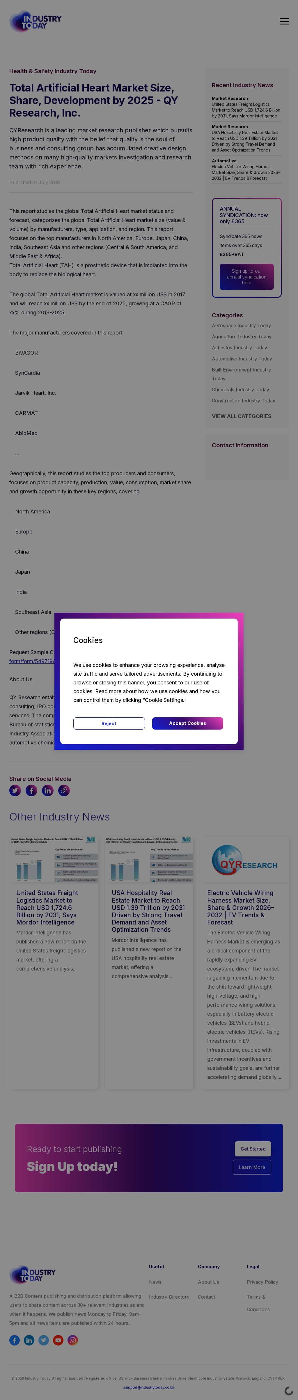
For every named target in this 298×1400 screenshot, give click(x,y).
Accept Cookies (187, 723)
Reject (109, 723)
